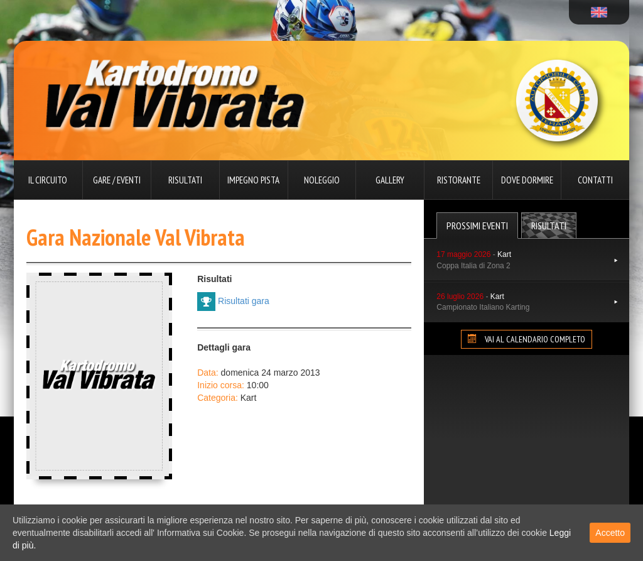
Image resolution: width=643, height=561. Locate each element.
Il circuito (47, 180)
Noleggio (322, 180)
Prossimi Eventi (477, 225)
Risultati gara (233, 301)
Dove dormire (527, 180)
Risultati (185, 180)
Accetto (610, 533)
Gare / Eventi (117, 180)
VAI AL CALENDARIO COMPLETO (526, 339)
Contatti (595, 180)
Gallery (390, 180)
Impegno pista (253, 180)
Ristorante (458, 180)
